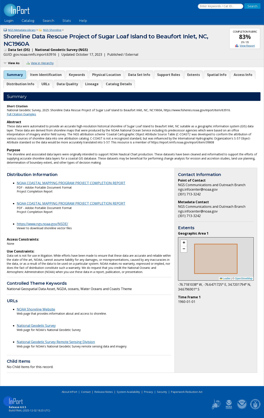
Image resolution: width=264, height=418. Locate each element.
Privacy (148, 392)
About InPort (69, 392)
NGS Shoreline (52, 30)
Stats (66, 21)
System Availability (128, 392)
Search (48, 21)
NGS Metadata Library (22, 30)
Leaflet (225, 278)
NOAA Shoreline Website (36, 309)
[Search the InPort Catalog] (220, 6)
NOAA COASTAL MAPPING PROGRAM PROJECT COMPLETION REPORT (71, 183)
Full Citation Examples (21, 114)
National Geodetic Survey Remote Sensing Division (56, 342)
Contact (86, 392)
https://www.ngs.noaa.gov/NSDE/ (42, 224)
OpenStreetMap (243, 278)
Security (162, 392)
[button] (184, 243)
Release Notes (103, 392)
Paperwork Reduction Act (186, 392)
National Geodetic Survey (36, 325)
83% (245, 37)
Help (83, 21)
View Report (247, 45)
